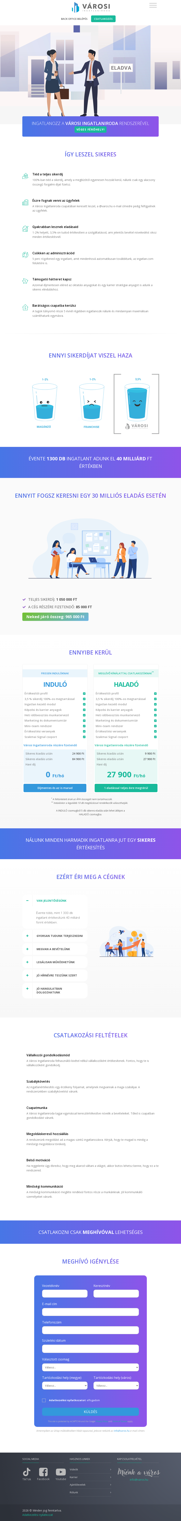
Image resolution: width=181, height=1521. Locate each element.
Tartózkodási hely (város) (112, 1377)
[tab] (55, 901)
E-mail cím (49, 1304)
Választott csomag (55, 1359)
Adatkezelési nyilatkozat (37, 1515)
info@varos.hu (121, 1430)
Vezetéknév (50, 1286)
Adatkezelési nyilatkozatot (67, 1400)
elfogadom (71, 1400)
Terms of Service (120, 1421)
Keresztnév (101, 1286)
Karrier (74, 1477)
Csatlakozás (103, 19)
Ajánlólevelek (77, 1484)
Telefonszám (51, 1322)
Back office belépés (74, 19)
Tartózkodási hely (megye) (61, 1377)
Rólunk (74, 1492)
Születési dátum (54, 1340)
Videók (74, 1469)
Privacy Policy (102, 1421)
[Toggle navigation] (153, 5)
